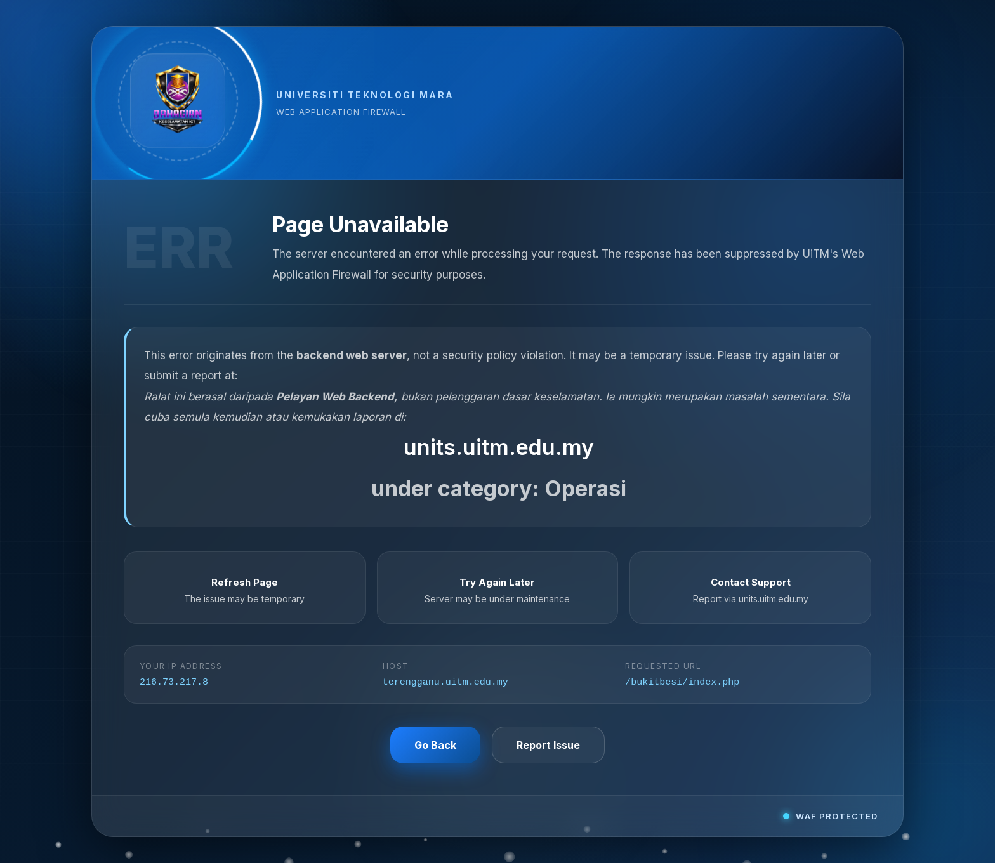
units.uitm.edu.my (499, 446)
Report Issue (548, 746)
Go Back (435, 746)
